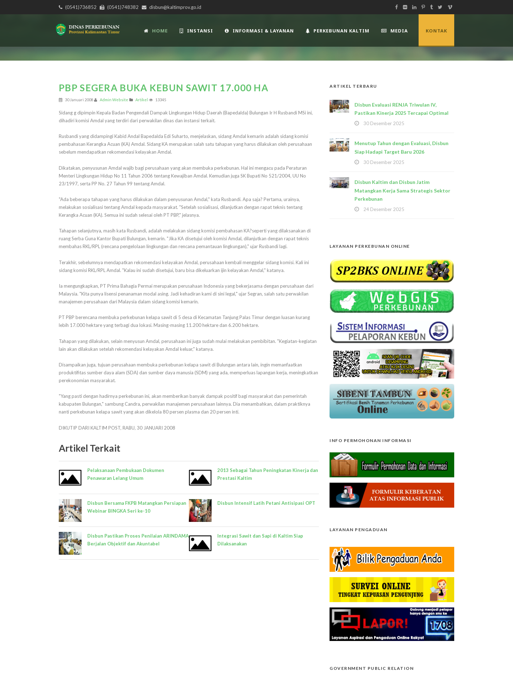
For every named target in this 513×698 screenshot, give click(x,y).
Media (394, 30)
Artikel (141, 99)
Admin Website (114, 99)
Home (156, 30)
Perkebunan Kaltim (337, 30)
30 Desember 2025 (383, 123)
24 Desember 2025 (383, 209)
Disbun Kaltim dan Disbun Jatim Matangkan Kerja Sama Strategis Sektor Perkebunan (402, 190)
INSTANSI (196, 30)
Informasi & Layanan (259, 30)
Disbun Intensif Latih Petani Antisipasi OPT (266, 503)
